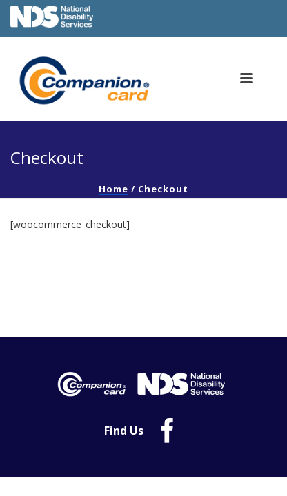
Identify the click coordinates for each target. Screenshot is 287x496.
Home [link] (113, 189)
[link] (89, 81)
